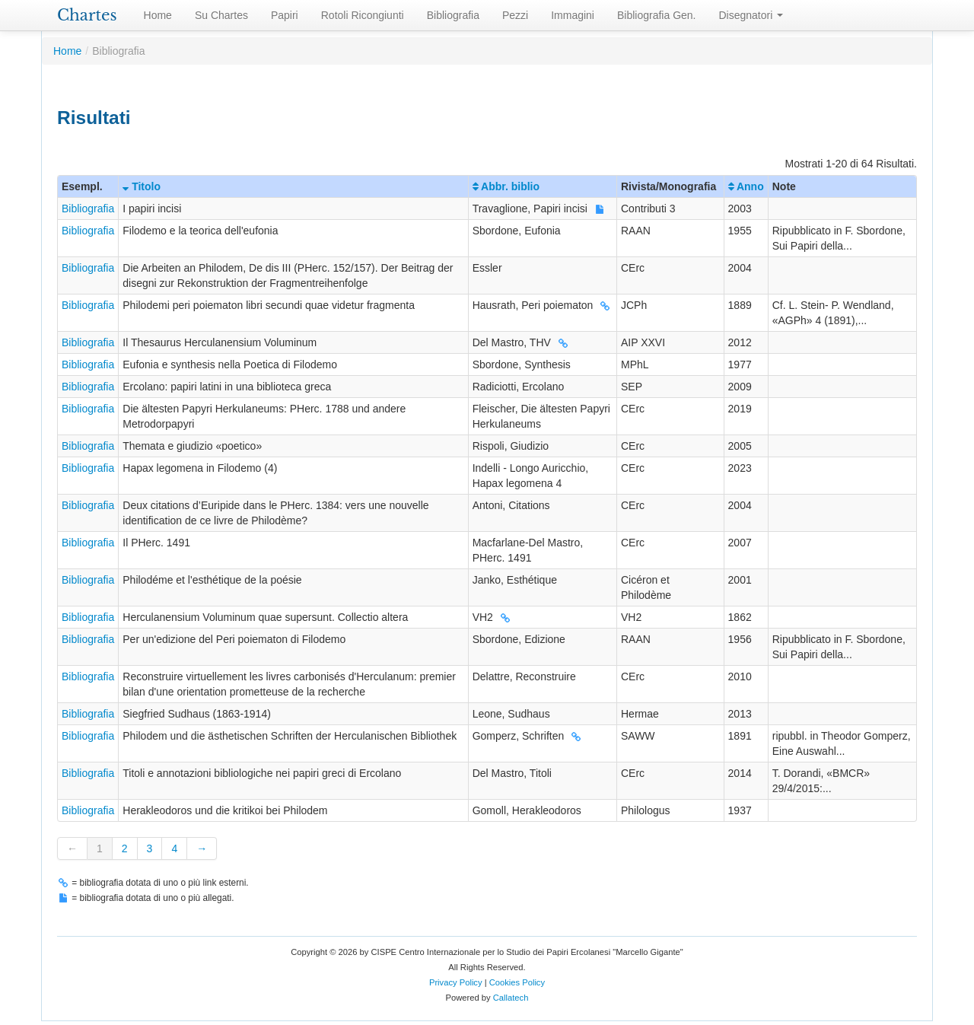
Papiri (284, 15)
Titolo (142, 186)
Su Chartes (221, 15)
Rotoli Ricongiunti (362, 15)
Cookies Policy (517, 982)
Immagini (572, 15)
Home (158, 15)
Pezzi (515, 15)
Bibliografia (453, 15)
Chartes (87, 15)
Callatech (511, 997)
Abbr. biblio (506, 186)
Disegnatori (751, 15)
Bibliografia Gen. (656, 15)
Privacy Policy (455, 982)
